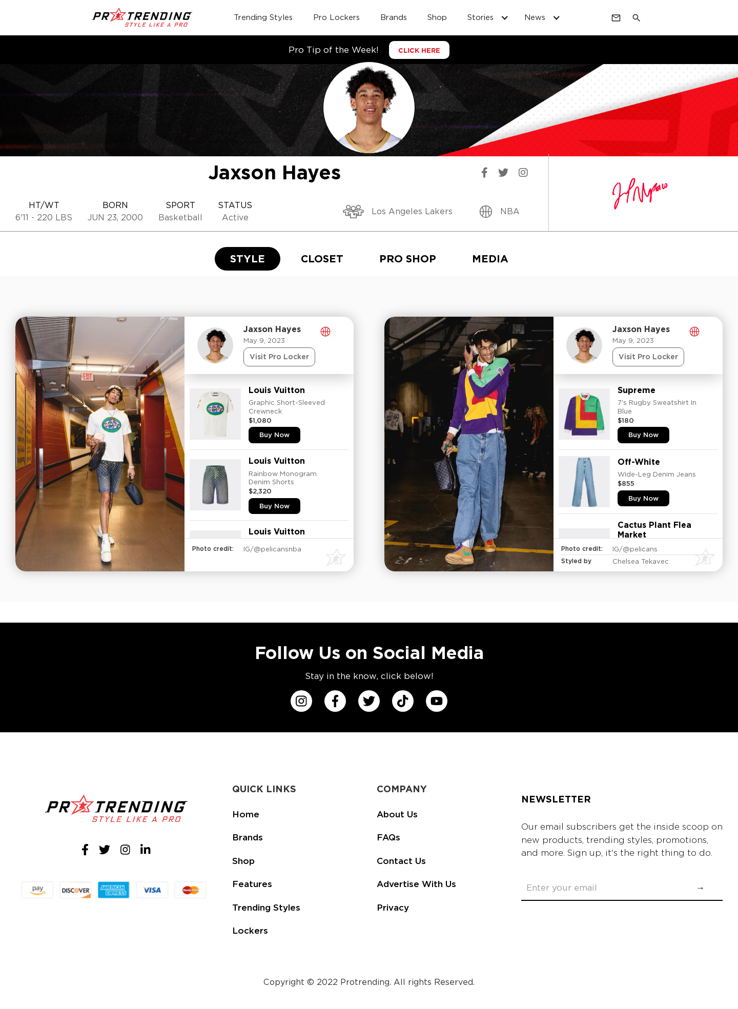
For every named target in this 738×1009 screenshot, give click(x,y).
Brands (247, 837)
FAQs (388, 837)
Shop (243, 861)
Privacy (393, 907)
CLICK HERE (419, 50)
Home (245, 814)
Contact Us (401, 861)
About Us (397, 814)
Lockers (250, 930)
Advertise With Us (416, 884)
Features (252, 884)
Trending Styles (266, 907)
